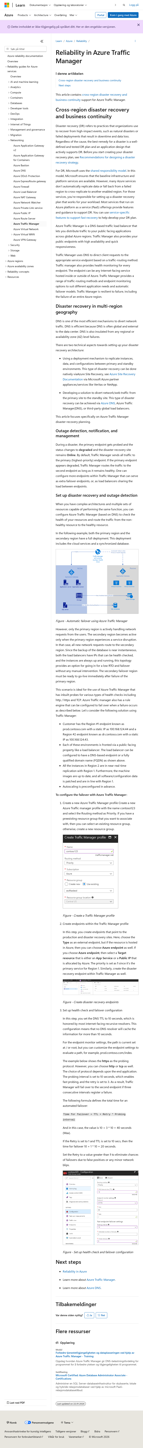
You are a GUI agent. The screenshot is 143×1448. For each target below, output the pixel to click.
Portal (100, 15)
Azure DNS (108, 403)
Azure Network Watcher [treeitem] (27, 202)
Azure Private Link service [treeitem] (27, 208)
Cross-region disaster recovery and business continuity (90, 80)
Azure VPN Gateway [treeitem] (24, 239)
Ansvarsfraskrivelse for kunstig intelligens (27, 1431)
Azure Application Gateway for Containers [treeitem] (28, 158)
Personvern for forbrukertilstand (22, 1436)
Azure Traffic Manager (101, 1279)
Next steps (65, 85)
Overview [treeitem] (12, 61)
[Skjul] (42, 41)
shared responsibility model (108, 170)
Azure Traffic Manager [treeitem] (26, 223)
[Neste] (115, 5)
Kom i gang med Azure (123, 15)
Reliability (81, 41)
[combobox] (25, 49)
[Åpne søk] (124, 5)
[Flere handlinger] (135, 41)
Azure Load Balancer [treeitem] (25, 192)
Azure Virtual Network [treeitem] (26, 229)
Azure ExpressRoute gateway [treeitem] (29, 181)
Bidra (97, 1431)
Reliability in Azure (75, 1271)
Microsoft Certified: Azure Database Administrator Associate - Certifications (91, 1377)
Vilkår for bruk (56, 1436)
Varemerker (75, 1436)
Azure (69, 41)
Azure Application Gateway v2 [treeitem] (28, 148)
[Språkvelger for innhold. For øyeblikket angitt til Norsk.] (11, 1423)
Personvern (111, 1431)
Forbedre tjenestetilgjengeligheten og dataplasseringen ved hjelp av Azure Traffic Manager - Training (95, 1354)
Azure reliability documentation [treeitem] (25, 56)
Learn (59, 41)
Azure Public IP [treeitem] (22, 213)
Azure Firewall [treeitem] (21, 186)
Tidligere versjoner (65, 1431)
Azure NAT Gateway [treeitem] (24, 197)
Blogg (84, 1431)
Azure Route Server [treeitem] (24, 218)
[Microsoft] (6, 5)
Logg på (134, 5)
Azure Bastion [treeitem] (21, 165)
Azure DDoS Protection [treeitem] (26, 176)
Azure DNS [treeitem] (19, 170)
